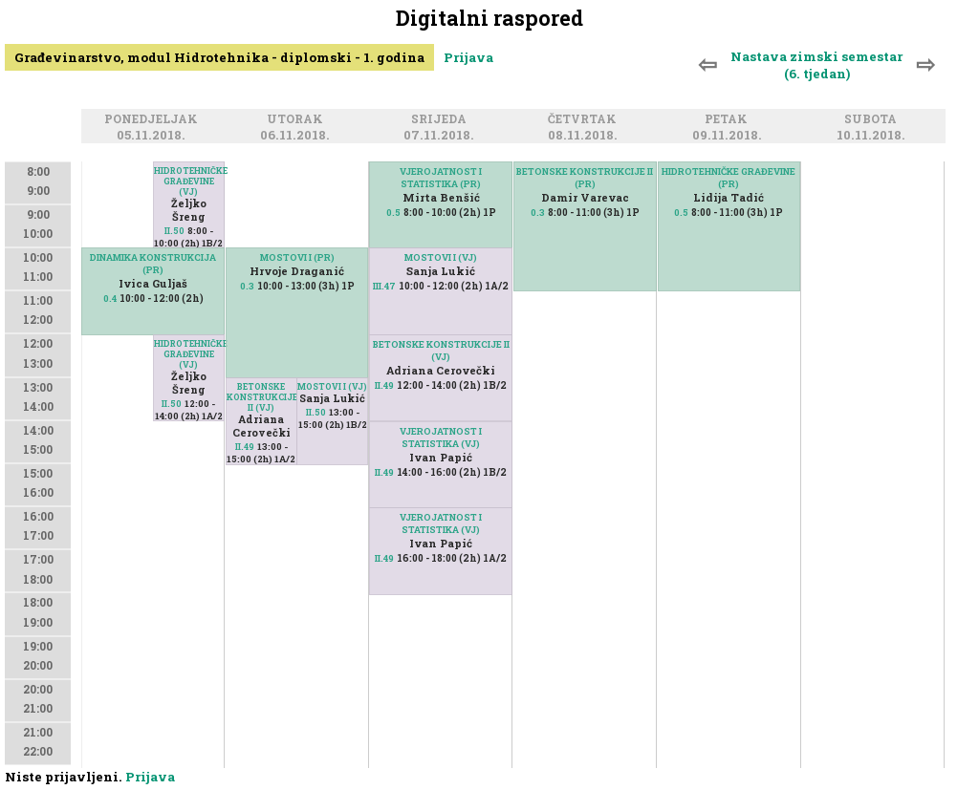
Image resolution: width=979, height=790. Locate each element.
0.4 (110, 298)
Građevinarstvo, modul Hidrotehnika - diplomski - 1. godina (219, 57)
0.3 (247, 286)
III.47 (384, 286)
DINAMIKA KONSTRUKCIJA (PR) (153, 263)
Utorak (298, 120)
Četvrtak (585, 120)
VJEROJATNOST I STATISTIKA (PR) (441, 177)
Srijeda (441, 120)
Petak (729, 120)
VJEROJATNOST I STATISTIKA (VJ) (441, 523)
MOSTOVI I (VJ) (332, 386)
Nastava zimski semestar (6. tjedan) (816, 65)
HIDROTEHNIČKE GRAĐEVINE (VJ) (189, 181)
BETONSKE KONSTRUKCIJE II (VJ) (261, 397)
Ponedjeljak (154, 120)
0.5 (393, 212)
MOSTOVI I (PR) (297, 257)
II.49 (244, 446)
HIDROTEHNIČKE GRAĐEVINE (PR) (728, 177)
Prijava (468, 57)
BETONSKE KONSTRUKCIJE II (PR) (584, 177)
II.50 (174, 230)
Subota (873, 120)
